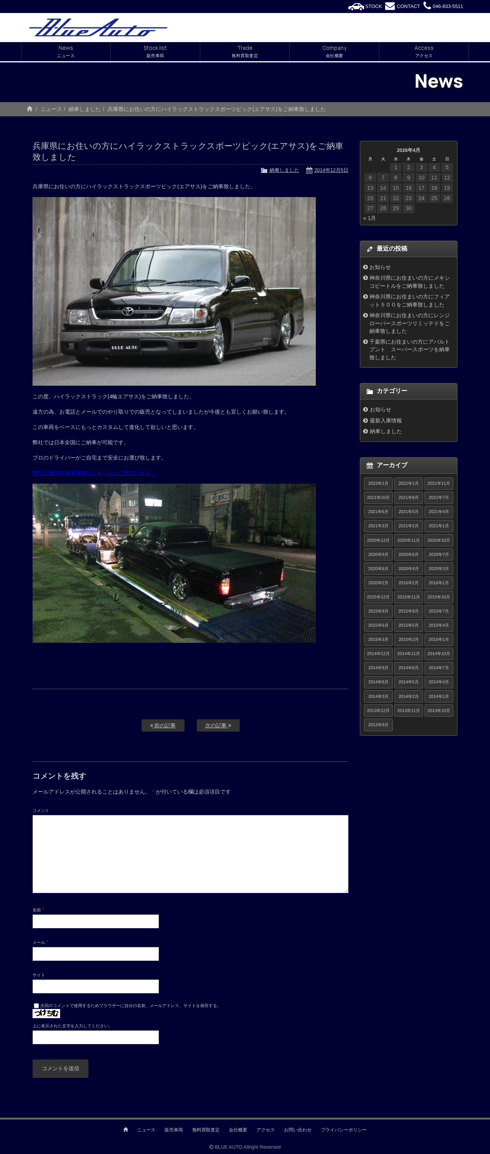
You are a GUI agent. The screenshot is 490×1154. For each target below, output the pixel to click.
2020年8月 (409, 554)
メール (41, 942)
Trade (245, 51)
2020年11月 (408, 540)
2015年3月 (378, 639)
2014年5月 (409, 682)
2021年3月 (378, 525)
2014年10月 (439, 653)
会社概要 (238, 1130)
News (65, 51)
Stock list (155, 51)
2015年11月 (408, 597)
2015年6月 (378, 625)
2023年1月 (378, 483)
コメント (41, 810)
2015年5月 (409, 625)
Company (334, 51)
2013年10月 (439, 710)
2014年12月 (378, 653)
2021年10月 (378, 497)
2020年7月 (439, 554)
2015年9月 (378, 611)
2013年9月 (378, 724)
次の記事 (218, 725)
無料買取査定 (206, 1130)
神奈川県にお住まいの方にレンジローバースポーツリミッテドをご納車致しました (409, 323)
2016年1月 (439, 582)
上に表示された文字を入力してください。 (73, 1026)
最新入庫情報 (386, 420)
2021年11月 (439, 483)
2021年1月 (439, 525)
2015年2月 (409, 639)
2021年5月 (409, 511)
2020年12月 (378, 540)
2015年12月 (378, 597)
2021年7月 (439, 497)
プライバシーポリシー (344, 1130)
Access (424, 51)
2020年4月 (409, 568)
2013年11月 (408, 710)
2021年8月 (409, 497)
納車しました (85, 109)
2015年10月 (439, 597)
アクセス (265, 1130)
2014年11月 (408, 653)
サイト (39, 975)
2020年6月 (378, 568)
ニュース (51, 109)
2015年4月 (439, 625)
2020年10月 (439, 540)
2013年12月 (378, 710)
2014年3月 (378, 696)
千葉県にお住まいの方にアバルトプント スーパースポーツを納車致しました (409, 349)
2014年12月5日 (331, 170)
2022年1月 (409, 483)
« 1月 (369, 218)
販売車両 (174, 1130)
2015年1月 (439, 639)
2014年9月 (378, 667)
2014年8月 (409, 667)
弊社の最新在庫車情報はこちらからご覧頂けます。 (94, 473)
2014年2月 (409, 696)
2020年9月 (378, 554)
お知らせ (380, 267)
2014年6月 (378, 682)
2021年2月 (409, 525)
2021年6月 (378, 511)
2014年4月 (439, 682)
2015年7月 (439, 611)
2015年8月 (409, 611)
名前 (38, 909)
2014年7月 (439, 667)
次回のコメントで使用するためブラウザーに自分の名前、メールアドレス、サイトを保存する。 (130, 1005)
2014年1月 (439, 696)
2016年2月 (409, 582)
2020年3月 (439, 568)
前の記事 (163, 725)
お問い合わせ (298, 1130)
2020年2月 (378, 582)
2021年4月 (439, 511)
